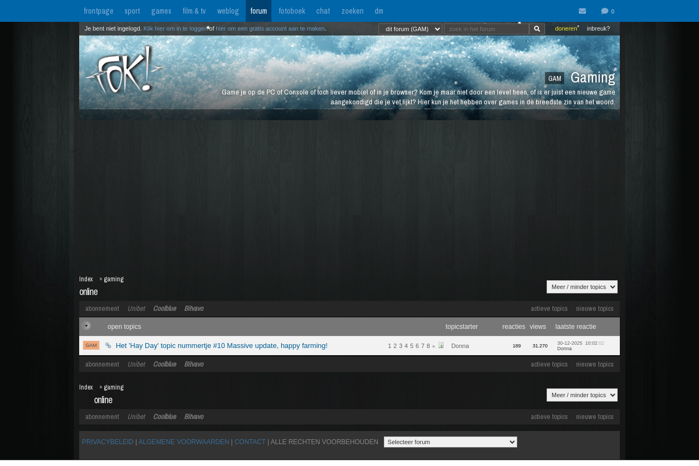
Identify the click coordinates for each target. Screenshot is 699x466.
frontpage (99, 11)
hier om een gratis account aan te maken (270, 28)
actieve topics (549, 308)
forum (258, 11)
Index (86, 279)
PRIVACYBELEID (107, 442)
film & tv (194, 11)
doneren (566, 28)
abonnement (102, 308)
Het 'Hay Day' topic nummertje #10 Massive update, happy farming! (222, 345)
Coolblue (164, 308)
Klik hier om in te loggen (176, 28)
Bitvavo (193, 308)
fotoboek (292, 11)
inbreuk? (598, 28)
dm (379, 11)
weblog (228, 11)
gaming (113, 279)
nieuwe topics (595, 308)
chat (323, 11)
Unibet (136, 308)
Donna (460, 346)
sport (132, 11)
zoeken (352, 11)
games (161, 11)
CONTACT (249, 442)
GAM (91, 345)
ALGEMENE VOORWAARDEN (184, 442)
